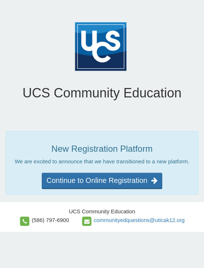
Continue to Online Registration (102, 180)
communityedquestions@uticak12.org (139, 220)
